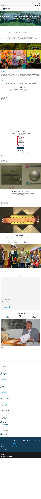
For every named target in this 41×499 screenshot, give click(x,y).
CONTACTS (6, 307)
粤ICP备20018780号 (9, 456)
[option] (7, 316)
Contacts (2, 446)
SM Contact (5, 449)
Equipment (2, 440)
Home (1, 27)
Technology (3, 438)
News (2, 444)
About (2, 442)
